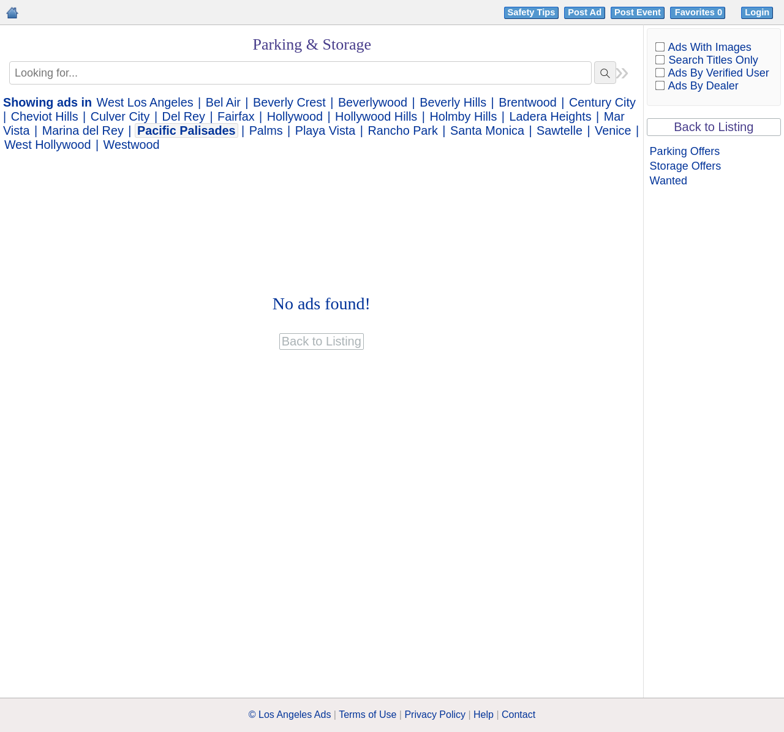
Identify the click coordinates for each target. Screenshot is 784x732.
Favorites (700, 12)
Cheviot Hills (44, 116)
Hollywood (295, 116)
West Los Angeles (145, 102)
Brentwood (528, 102)
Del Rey (183, 116)
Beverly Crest (289, 102)
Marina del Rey (83, 130)
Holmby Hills (463, 116)
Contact (518, 714)
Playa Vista (325, 130)
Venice (613, 130)
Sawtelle (559, 130)
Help (483, 714)
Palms (266, 130)
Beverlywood (372, 102)
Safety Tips (532, 12)
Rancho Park (403, 130)
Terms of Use (367, 714)
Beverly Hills (453, 102)
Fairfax (235, 116)
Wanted (668, 181)
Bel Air (223, 102)
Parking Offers (685, 151)
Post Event (637, 12)
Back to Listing (713, 127)
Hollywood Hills (376, 116)
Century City (602, 102)
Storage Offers (686, 166)
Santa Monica (487, 130)
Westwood (132, 144)
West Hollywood (47, 144)
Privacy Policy (435, 714)
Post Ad (584, 12)
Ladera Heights (550, 116)
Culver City (120, 116)
